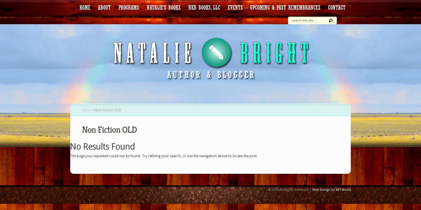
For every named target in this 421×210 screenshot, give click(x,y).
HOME (85, 7)
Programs (128, 7)
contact (337, 7)
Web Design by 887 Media (331, 190)
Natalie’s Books (164, 7)
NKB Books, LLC (204, 7)
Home (87, 110)
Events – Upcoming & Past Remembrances (274, 7)
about (104, 7)
